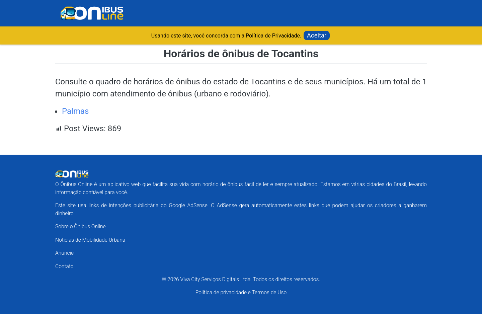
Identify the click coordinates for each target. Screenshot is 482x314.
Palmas (75, 111)
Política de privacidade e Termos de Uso (241, 292)
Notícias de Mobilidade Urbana (90, 240)
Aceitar (316, 35)
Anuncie (64, 253)
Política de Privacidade (273, 35)
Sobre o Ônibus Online (80, 226)
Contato (64, 266)
